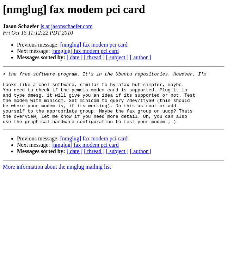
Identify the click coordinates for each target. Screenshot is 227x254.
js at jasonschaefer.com (67, 26)
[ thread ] (94, 57)
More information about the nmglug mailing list (57, 177)
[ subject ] (117, 57)
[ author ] (140, 57)
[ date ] (74, 57)
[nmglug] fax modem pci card (94, 45)
